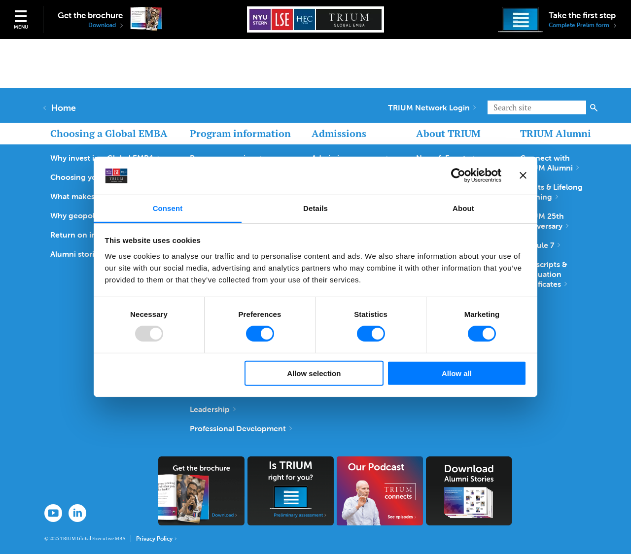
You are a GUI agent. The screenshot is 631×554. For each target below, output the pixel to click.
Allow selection (314, 373)
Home (60, 108)
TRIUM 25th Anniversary (544, 221)
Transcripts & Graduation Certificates (543, 274)
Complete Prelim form (582, 25)
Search (593, 107)
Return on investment (93, 235)
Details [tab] (315, 208)
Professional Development (241, 428)
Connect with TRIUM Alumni (549, 163)
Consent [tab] (168, 208)
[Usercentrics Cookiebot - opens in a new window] (458, 175)
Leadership (213, 409)
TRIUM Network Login (432, 107)
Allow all (457, 373)
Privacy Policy (156, 538)
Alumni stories (79, 254)
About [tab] (463, 208)
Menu (21, 27)
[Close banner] (523, 175)
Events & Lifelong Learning (551, 192)
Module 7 (540, 245)
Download (105, 25)
